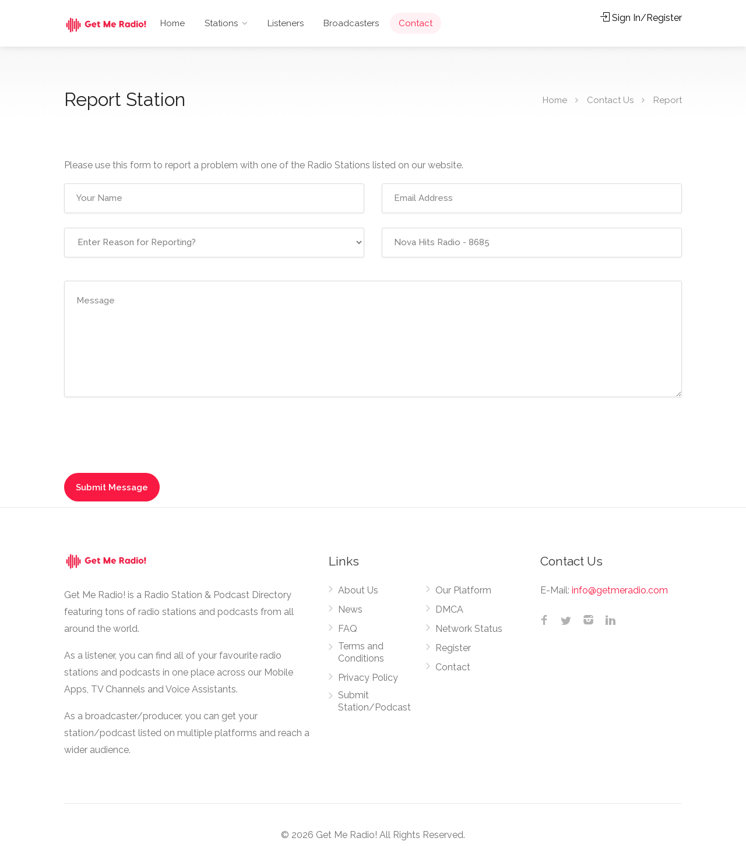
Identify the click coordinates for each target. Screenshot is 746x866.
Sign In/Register (641, 17)
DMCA (449, 609)
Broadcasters (351, 23)
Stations (221, 23)
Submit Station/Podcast (374, 701)
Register (453, 647)
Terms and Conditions (361, 652)
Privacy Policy (368, 677)
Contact (415, 23)
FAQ (347, 628)
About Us (358, 590)
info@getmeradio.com (620, 590)
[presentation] (143, 432)
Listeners (286, 23)
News (350, 609)
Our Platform (463, 590)
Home (172, 23)
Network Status (468, 628)
